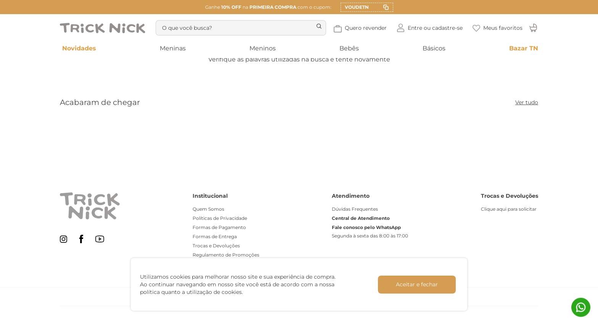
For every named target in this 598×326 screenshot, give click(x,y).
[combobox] (247, 28)
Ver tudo (526, 102)
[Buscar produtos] (331, 28)
